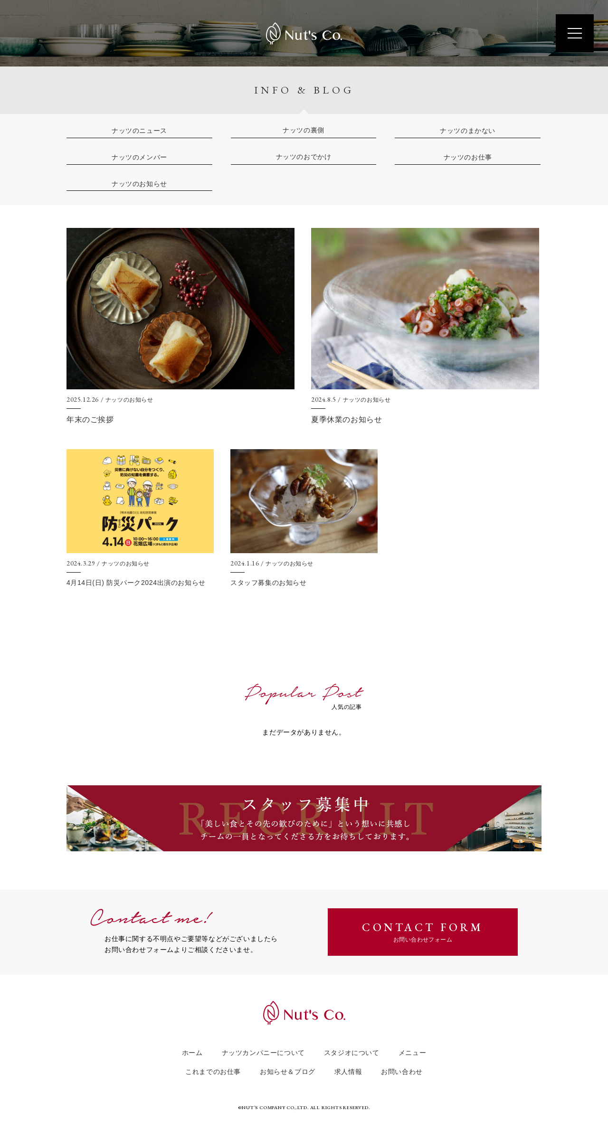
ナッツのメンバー (139, 157)
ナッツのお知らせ (139, 184)
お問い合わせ (402, 1071)
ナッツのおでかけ (304, 156)
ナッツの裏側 (303, 130)
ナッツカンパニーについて (263, 1052)
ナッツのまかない (467, 130)
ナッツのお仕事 (468, 157)
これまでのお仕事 (213, 1071)
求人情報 (348, 1071)
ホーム (192, 1052)
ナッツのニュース (139, 130)
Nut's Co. (304, 33)
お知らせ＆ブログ (287, 1071)
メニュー (412, 1052)
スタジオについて (352, 1052)
